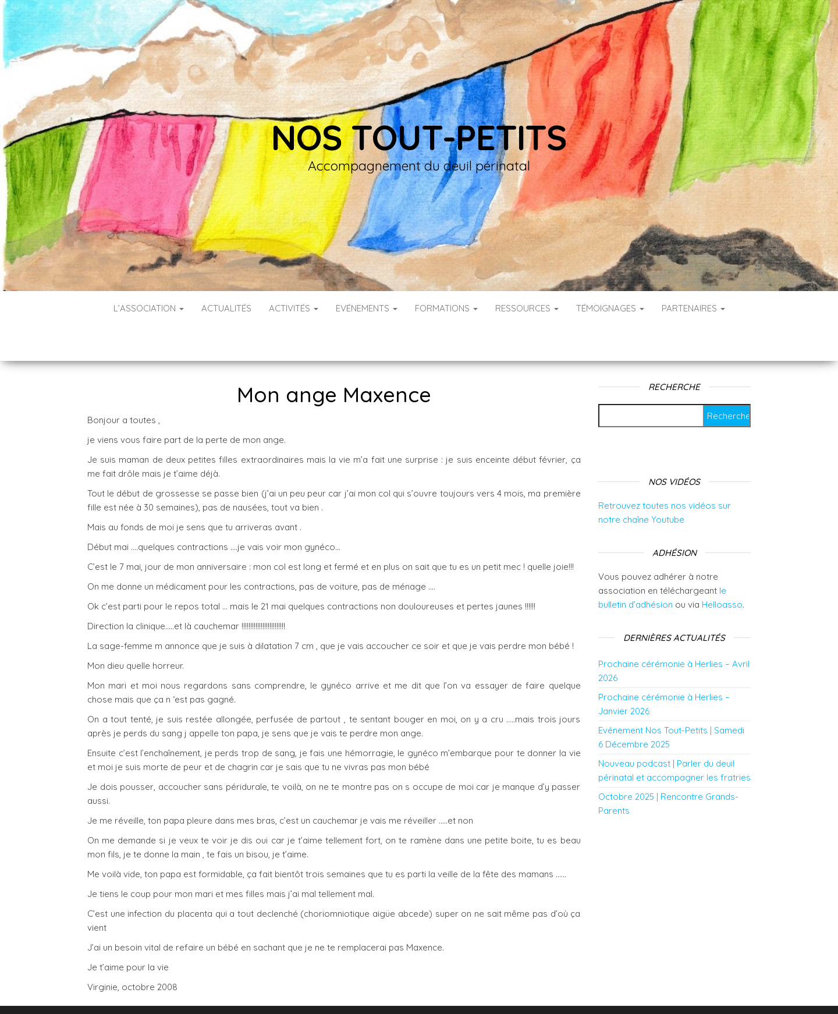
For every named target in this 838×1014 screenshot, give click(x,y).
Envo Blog (511, 989)
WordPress (427, 989)
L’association (148, 308)
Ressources (527, 308)
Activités (293, 308)
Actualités (226, 308)
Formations (446, 308)
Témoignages (610, 308)
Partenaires (693, 308)
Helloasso (722, 569)
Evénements (366, 308)
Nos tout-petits (419, 137)
